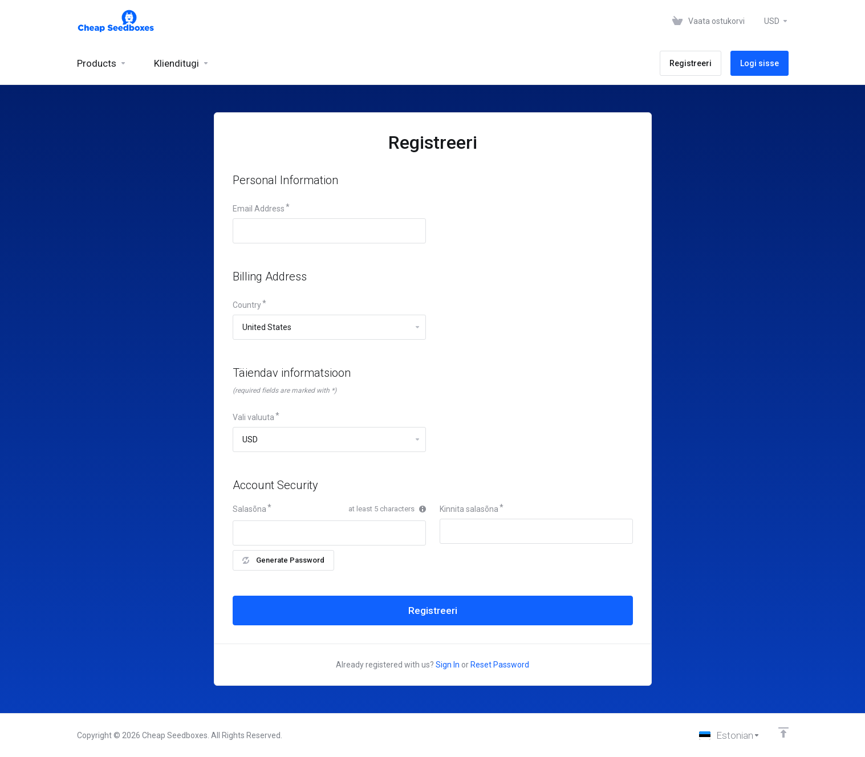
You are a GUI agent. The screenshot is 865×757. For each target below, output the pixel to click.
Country (247, 305)
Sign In (448, 664)
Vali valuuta (253, 417)
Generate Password (283, 560)
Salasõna (249, 509)
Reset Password (499, 664)
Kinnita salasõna (469, 509)
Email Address (259, 208)
